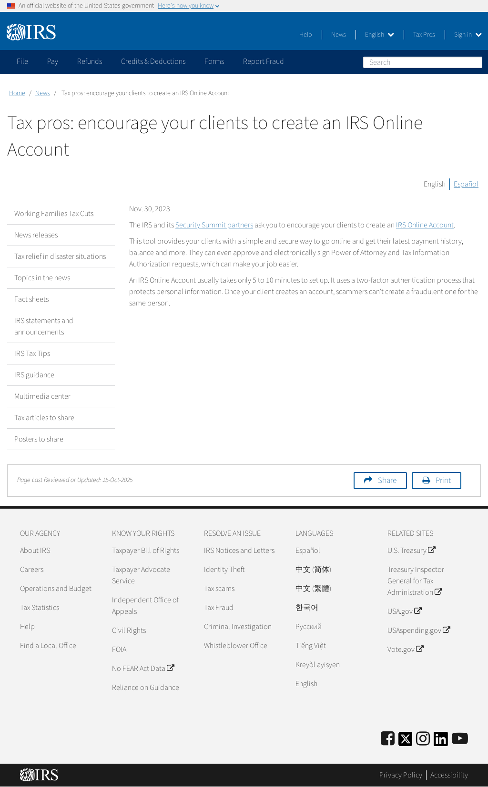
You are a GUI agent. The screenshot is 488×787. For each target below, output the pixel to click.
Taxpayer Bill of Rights (145, 550)
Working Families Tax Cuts (53, 213)
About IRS (35, 550)
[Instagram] (423, 739)
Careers (31, 569)
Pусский (308, 626)
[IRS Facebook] (388, 739)
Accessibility (449, 775)
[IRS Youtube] (460, 739)
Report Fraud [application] (263, 61)
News (338, 34)
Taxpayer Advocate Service (141, 575)
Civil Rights (129, 630)
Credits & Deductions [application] (153, 61)
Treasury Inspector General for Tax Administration (415, 581)
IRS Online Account (425, 225)
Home (17, 93)
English (379, 34)
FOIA (119, 649)
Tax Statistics (39, 607)
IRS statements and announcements (43, 326)
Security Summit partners (214, 225)
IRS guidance (34, 375)
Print (443, 480)
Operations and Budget (56, 588)
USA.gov (404, 611)
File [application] (22, 61)
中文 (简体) (313, 569)
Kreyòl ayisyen (317, 664)
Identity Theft (224, 569)
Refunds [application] (89, 61)
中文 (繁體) (313, 588)
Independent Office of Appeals (145, 606)
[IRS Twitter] (405, 742)
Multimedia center (42, 396)
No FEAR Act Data (143, 668)
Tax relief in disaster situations (60, 256)
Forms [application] (214, 61)
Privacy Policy (400, 775)
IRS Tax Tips (32, 353)
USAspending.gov (418, 630)
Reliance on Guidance (145, 687)
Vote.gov (405, 649)
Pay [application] (52, 61)
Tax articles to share (44, 418)
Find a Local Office (48, 645)
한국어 (306, 607)
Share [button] (387, 480)
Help (305, 34)
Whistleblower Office (235, 645)
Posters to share (38, 439)
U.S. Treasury (411, 550)
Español (466, 184)
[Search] (422, 62)
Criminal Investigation (238, 626)
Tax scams (219, 588)
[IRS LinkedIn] (441, 742)
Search (475, 62)
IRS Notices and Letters (239, 550)
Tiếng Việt (310, 645)
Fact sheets (31, 299)
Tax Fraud (219, 607)
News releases (36, 235)
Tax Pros (424, 34)
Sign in (468, 34)
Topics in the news (42, 278)
